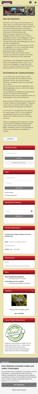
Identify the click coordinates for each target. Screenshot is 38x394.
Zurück (10, 139)
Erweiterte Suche (19, 163)
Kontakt (7, 262)
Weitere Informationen (19, 390)
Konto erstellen (9, 192)
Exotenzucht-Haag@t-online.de (17, 242)
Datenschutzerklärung (12, 381)
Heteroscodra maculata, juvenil (19, 309)
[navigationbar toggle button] (35, 2)
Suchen (19, 158)
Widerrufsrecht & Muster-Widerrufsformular (17, 266)
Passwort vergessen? (11, 195)
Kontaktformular (9, 245)
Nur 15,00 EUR (19, 313)
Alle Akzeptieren (19, 385)
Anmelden (19, 188)
